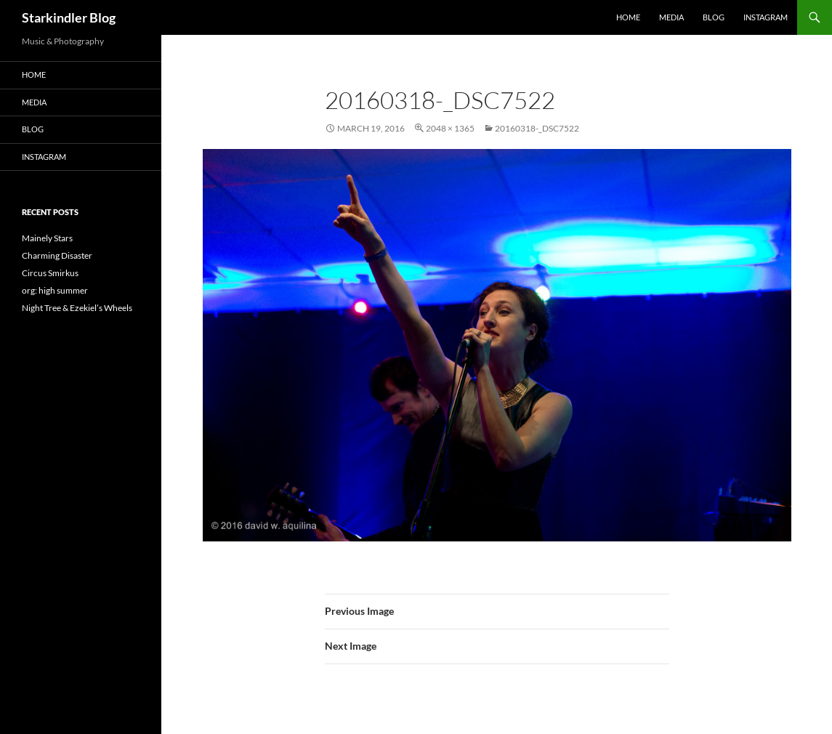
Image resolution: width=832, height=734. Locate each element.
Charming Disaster (57, 255)
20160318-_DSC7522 (537, 128)
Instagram (765, 17)
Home (628, 17)
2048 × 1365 (450, 128)
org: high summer (55, 290)
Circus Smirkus (50, 272)
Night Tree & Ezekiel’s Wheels (77, 307)
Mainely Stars (47, 238)
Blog (713, 17)
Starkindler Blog (69, 17)
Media (671, 17)
